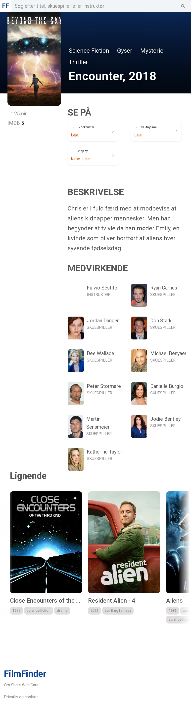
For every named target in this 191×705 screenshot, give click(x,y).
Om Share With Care (21, 685)
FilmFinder (25, 673)
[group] (46, 557)
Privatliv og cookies (21, 697)
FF (5, 6)
